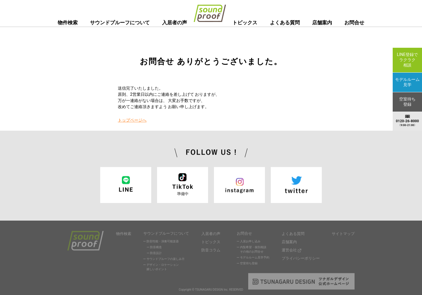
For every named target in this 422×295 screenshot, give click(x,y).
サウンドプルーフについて (120, 22)
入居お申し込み (250, 242)
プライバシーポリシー (301, 257)
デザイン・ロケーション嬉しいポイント (163, 268)
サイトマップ (343, 234)
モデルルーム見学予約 (254, 258)
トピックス (244, 22)
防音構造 (156, 248)
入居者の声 (174, 22)
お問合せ (354, 22)
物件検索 (68, 22)
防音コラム (210, 249)
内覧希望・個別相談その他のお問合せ (253, 250)
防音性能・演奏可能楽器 (163, 242)
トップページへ (132, 120)
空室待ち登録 (249, 264)
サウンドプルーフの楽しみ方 (166, 260)
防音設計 (156, 254)
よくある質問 (285, 22)
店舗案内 (322, 22)
